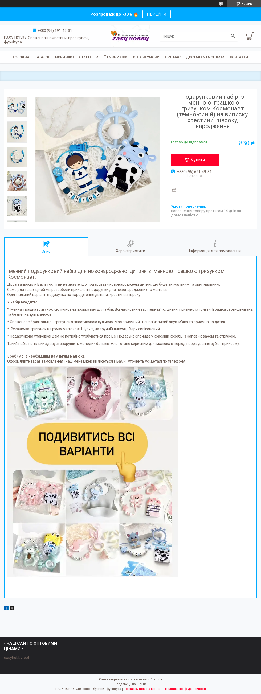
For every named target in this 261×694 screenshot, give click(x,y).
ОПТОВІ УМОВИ (146, 57)
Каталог (42, 57)
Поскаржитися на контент (143, 689)
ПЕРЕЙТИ (156, 14)
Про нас (173, 57)
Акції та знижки (112, 57)
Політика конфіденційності (185, 689)
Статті (85, 57)
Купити (198, 159)
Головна (21, 57)
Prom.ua (156, 679)
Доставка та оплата (205, 57)
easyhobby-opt (16, 657)
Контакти (239, 57)
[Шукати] (233, 36)
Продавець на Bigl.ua (131, 684)
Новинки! (64, 57)
